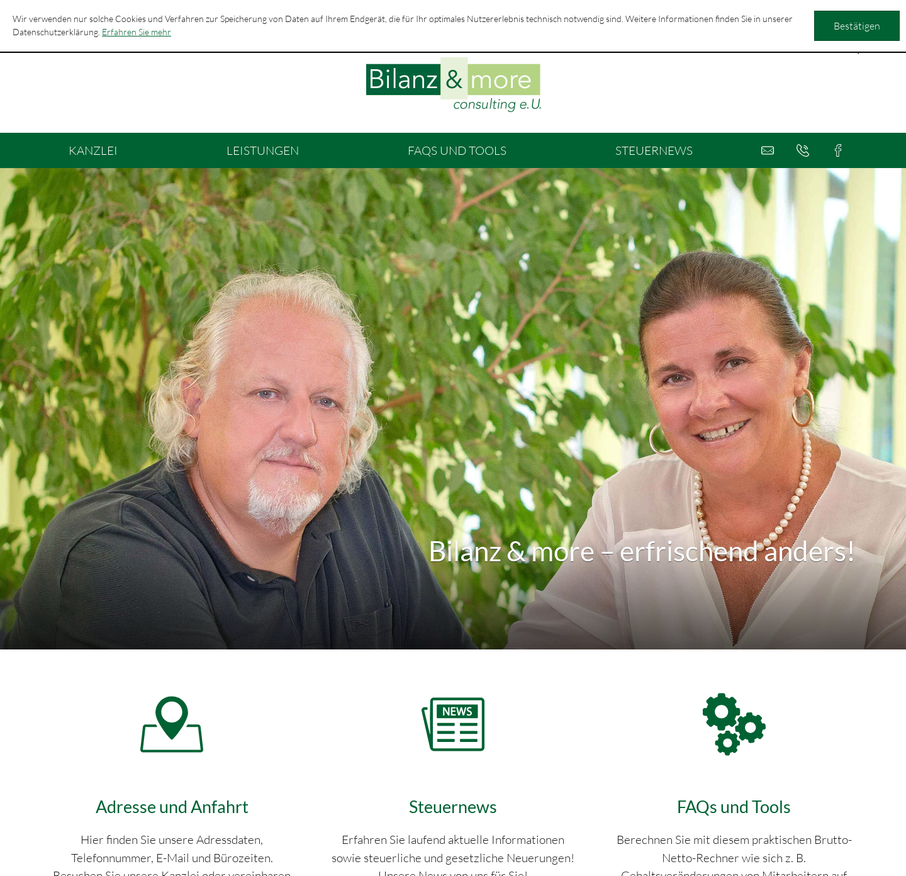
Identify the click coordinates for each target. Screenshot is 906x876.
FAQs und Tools (734, 806)
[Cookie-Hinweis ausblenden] (857, 26)
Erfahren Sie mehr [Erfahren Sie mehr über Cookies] (136, 31)
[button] (802, 150)
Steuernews (453, 806)
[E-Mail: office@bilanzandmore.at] (767, 150)
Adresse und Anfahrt (172, 806)
